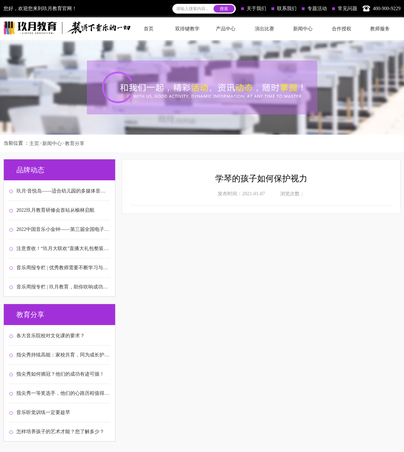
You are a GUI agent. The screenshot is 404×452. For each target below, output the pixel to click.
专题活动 (314, 8)
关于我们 (253, 8)
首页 (149, 28)
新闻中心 (52, 143)
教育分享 (74, 143)
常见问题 (344, 8)
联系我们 (284, 8)
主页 (34, 143)
